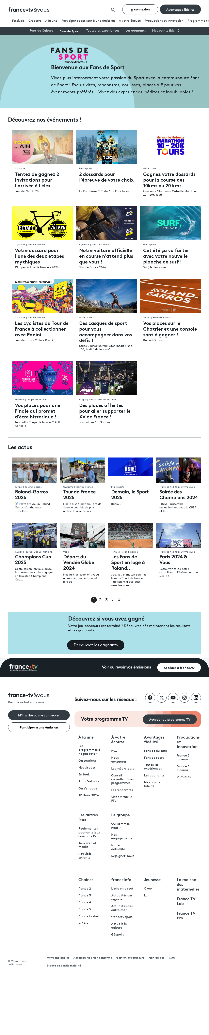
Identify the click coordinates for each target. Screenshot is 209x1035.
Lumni (148, 895)
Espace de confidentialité (64, 965)
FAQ (114, 751)
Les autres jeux (88, 817)
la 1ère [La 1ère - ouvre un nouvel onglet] (83, 923)
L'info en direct (122, 888)
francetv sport (122, 917)
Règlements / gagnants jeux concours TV (89, 832)
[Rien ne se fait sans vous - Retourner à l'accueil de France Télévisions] (39, 698)
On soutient (87, 760)
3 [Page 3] (106, 600)
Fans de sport (154, 757)
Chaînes (85, 879)
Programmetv (198, 20)
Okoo (148, 888)
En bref (83, 774)
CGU (172, 957)
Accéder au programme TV (169, 719)
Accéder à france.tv (179, 667)
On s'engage (87, 788)
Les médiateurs (122, 768)
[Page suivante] (113, 600)
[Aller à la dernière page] (119, 600)
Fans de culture (155, 751)
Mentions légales (58, 957)
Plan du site (156, 957)
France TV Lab (186, 901)
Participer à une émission (39, 727)
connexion (140, 9)
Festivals (18, 20)
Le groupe (120, 814)
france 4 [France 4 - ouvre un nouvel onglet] (84, 902)
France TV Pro (186, 915)
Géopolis (117, 934)
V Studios (184, 777)
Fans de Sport (69, 31)
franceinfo (121, 879)
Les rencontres (122, 790)
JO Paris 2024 (88, 795)
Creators (34, 20)
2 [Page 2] (100, 600)
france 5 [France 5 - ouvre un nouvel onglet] (84, 909)
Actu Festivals (88, 781)
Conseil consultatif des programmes (122, 779)
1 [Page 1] (94, 600)
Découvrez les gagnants (96, 645)
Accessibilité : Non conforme (92, 957)
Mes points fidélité (165, 30)
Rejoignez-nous (122, 856)
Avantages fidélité (180, 9)
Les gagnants (136, 30)
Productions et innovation (164, 20)
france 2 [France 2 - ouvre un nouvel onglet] (84, 888)
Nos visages (87, 767)
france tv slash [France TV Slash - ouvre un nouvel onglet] (89, 916)
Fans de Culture (41, 30)
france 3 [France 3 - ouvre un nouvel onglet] (84, 895)
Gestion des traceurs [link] (130, 957)
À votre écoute (130, 20)
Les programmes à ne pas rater (89, 750)
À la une (51, 20)
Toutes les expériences (102, 30)
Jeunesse (152, 879)
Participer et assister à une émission (88, 20)
